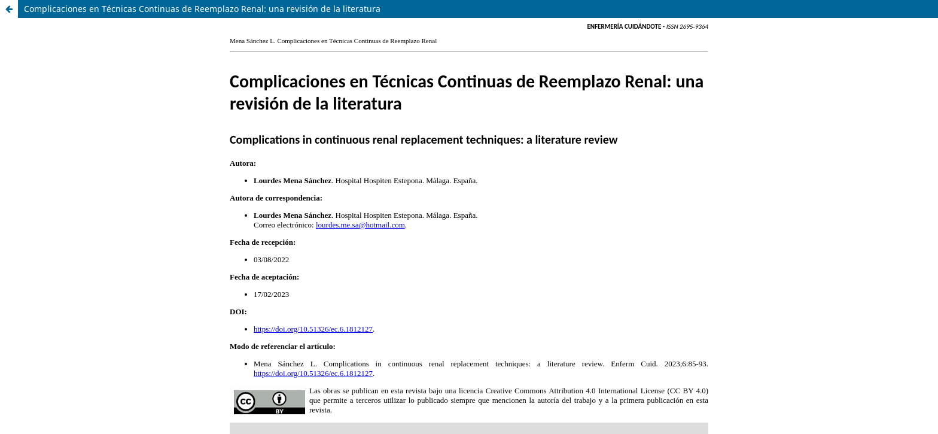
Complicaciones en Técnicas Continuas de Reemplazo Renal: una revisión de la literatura (202, 8)
